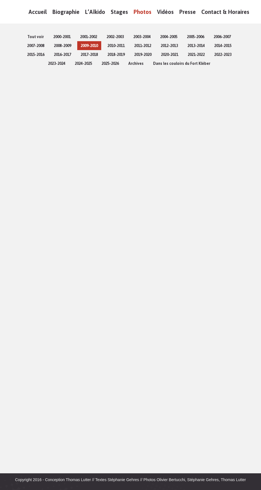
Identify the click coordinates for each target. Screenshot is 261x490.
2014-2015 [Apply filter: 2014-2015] (222, 45)
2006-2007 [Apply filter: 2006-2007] (222, 37)
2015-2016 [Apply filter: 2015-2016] (35, 54)
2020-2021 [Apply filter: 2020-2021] (169, 54)
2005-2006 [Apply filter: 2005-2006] (195, 37)
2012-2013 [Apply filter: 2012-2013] (169, 45)
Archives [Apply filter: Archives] (136, 63)
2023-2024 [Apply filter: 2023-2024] (56, 63)
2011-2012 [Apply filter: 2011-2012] (142, 45)
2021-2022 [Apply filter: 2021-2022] (196, 54)
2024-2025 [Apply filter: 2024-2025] (83, 63)
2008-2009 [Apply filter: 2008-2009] (62, 45)
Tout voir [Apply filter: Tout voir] (35, 37)
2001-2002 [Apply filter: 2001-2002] (88, 37)
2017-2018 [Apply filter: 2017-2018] (89, 54)
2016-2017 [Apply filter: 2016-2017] (62, 54)
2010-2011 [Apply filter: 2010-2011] (116, 45)
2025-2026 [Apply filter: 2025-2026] (110, 63)
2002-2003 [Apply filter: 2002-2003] (115, 37)
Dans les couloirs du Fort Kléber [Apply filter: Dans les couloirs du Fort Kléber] (181, 63)
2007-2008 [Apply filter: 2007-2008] (35, 45)
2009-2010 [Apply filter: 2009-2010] (89, 45)
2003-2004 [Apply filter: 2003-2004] (142, 37)
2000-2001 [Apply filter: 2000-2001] (62, 37)
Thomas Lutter (78, 479)
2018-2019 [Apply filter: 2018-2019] (116, 54)
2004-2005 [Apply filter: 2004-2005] (168, 37)
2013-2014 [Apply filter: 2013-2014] (196, 45)
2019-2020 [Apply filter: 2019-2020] (142, 54)
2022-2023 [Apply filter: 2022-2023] (222, 54)
